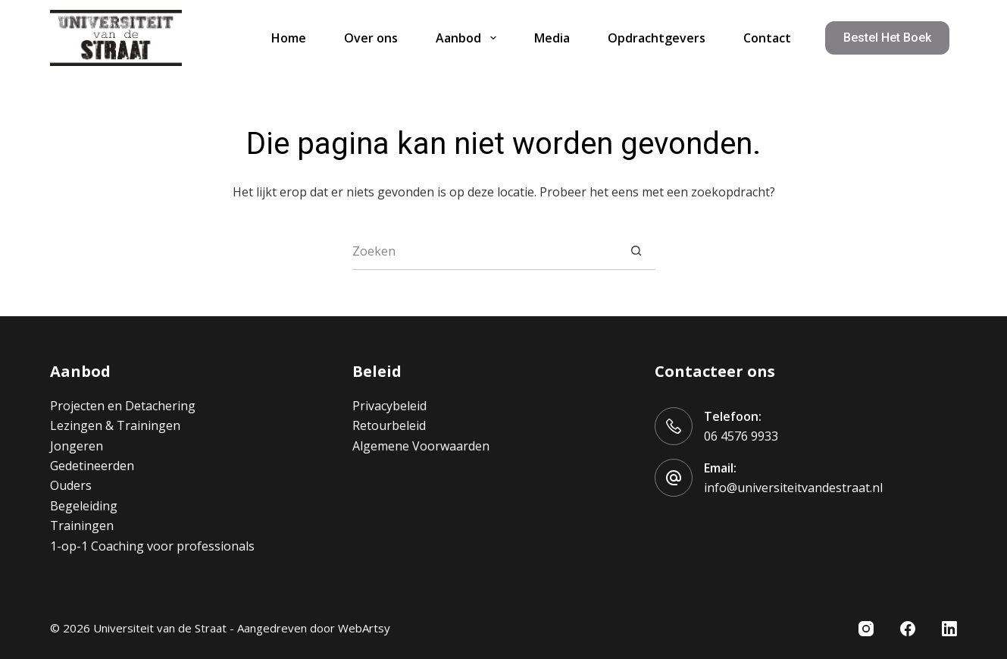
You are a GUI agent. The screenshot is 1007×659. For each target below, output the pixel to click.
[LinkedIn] (949, 628)
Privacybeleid (389, 405)
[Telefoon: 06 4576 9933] (674, 426)
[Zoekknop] (636, 251)
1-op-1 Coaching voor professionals (152, 546)
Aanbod (469, 38)
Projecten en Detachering (122, 405)
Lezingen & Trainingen (115, 425)
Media (552, 38)
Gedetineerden (92, 465)
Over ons (371, 38)
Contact (767, 38)
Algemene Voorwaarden (420, 446)
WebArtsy (364, 627)
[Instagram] (866, 628)
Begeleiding (83, 505)
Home (288, 38)
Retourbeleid (389, 425)
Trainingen (82, 525)
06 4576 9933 (741, 436)
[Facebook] (907, 628)
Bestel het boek (887, 37)
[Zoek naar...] (485, 251)
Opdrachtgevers (656, 38)
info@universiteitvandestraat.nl (793, 487)
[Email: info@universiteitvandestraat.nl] (674, 478)
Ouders (71, 485)
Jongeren (76, 446)
